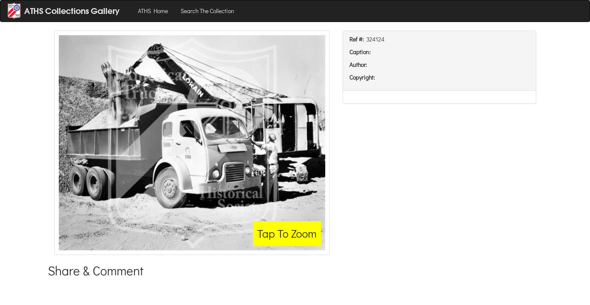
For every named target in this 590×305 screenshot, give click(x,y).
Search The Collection (207, 11)
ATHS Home (153, 11)
